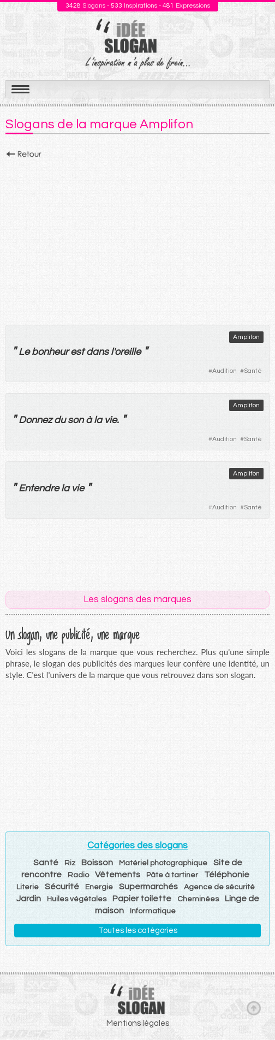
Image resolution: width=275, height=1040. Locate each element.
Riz (69, 863)
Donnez (35, 420)
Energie (99, 887)
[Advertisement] (137, 238)
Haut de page (253, 1007)
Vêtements (117, 874)
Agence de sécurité (219, 887)
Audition (224, 371)
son (75, 420)
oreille (128, 352)
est (77, 352)
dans (97, 352)
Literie (27, 887)
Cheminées (198, 899)
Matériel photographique (163, 863)
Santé (253, 371)
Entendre (39, 488)
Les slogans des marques (137, 599)
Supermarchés (148, 886)
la (98, 420)
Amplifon (246, 337)
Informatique (153, 911)
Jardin (28, 898)
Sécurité (62, 886)
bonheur (50, 352)
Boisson (97, 862)
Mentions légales (137, 1023)
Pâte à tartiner (172, 875)
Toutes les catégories (137, 930)
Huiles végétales (76, 899)
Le (24, 352)
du (59, 420)
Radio (78, 875)
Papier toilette (141, 898)
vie (110, 420)
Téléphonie (226, 874)
